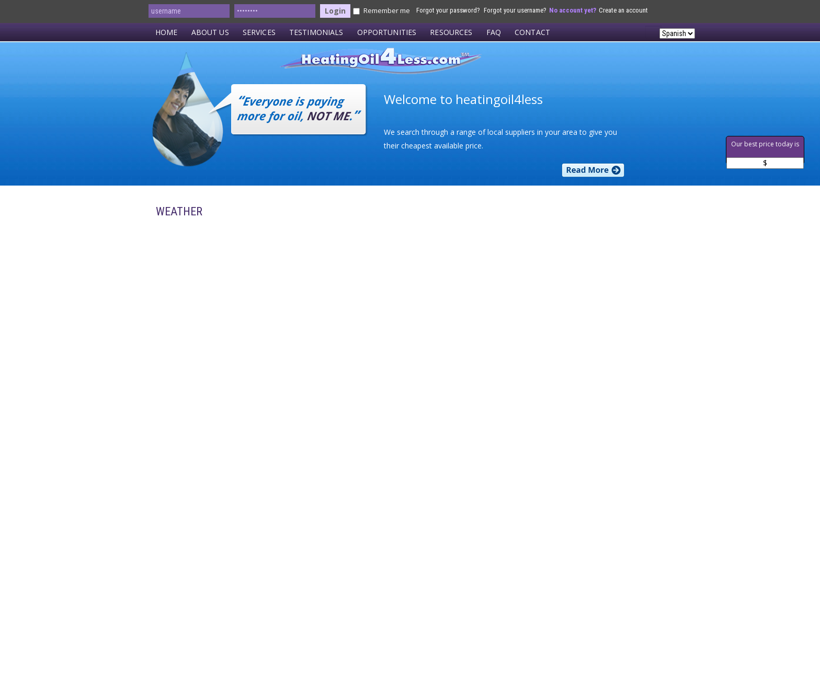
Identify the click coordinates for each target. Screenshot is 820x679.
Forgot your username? (515, 10)
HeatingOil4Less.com (413, 65)
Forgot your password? (448, 10)
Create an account (623, 10)
